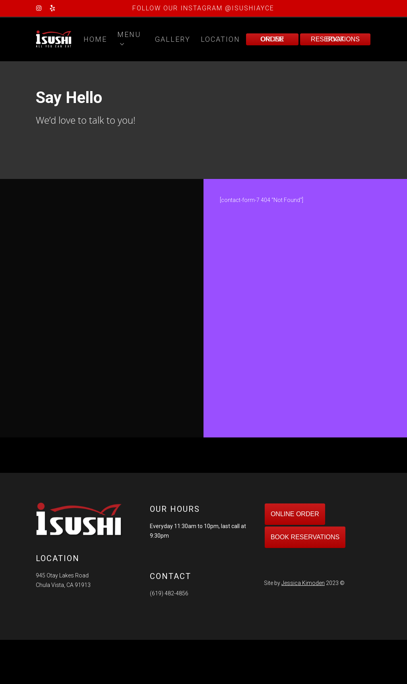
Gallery (172, 39)
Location (220, 39)
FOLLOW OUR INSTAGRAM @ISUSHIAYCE (203, 8)
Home (95, 39)
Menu (129, 39)
